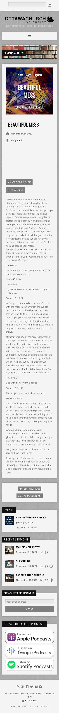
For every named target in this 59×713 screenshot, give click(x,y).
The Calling (23, 561)
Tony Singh (16, 140)
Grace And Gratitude (29, 495)
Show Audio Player (19, 181)
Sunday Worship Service (31, 517)
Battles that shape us (30, 575)
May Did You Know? (28, 547)
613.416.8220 (31, 700)
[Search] (27, 4)
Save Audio (15, 189)
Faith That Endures (29, 488)
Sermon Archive (14, 53)
